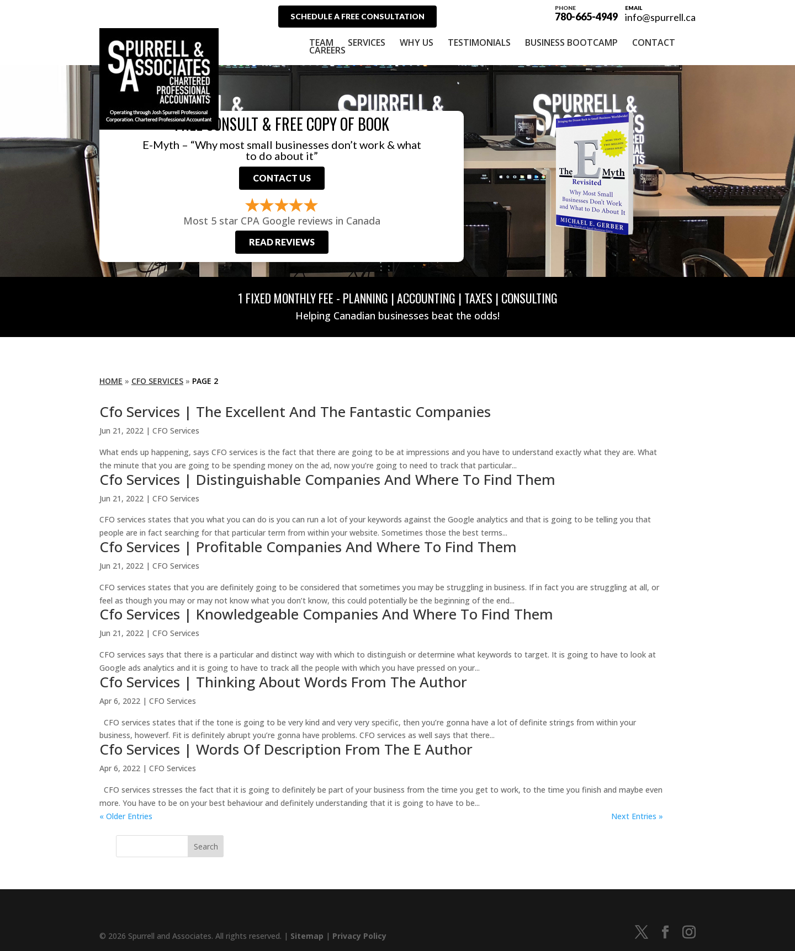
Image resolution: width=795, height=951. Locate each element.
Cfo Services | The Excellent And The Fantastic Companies (295, 411)
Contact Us (282, 178)
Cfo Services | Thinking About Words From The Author (283, 682)
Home (111, 381)
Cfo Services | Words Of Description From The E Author (286, 749)
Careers (327, 50)
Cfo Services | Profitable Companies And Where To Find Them (308, 547)
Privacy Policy (359, 936)
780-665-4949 (586, 12)
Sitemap (307, 936)
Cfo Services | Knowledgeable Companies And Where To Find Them (326, 614)
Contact (653, 42)
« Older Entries (125, 816)
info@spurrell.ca (660, 17)
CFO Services (157, 381)
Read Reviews (282, 242)
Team (321, 42)
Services (366, 42)
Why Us (416, 42)
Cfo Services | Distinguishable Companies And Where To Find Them (327, 479)
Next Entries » (637, 816)
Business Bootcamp (571, 42)
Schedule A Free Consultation (357, 16)
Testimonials (479, 42)
